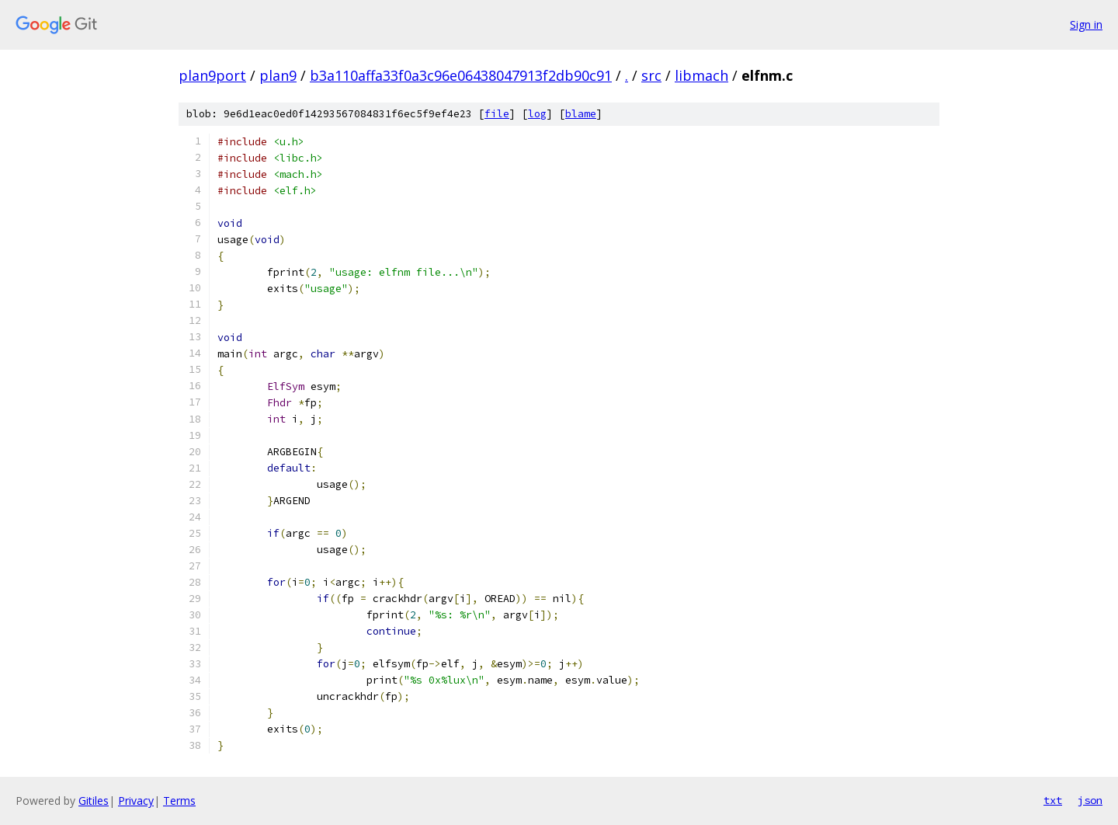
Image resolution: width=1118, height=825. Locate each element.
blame (580, 113)
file (496, 113)
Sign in (1086, 24)
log (537, 113)
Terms (179, 800)
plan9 (278, 75)
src (651, 75)
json (1090, 800)
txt (1052, 800)
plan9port (212, 75)
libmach (701, 75)
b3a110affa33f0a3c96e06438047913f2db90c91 (461, 75)
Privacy (136, 800)
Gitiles (93, 800)
